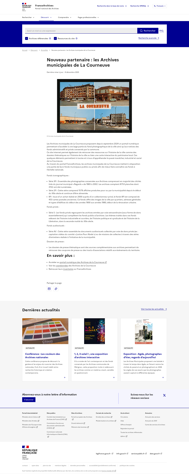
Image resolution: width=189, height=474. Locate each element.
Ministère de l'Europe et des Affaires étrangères (31, 426)
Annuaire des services (152, 417)
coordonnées (62, 265)
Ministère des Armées (29, 421)
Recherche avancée (147, 38)
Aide (122, 421)
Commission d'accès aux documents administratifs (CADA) (55, 425)
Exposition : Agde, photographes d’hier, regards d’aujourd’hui (143, 355)
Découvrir (45, 17)
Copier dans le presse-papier (56, 288)
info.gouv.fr (121, 453)
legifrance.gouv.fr (103, 453)
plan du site (47, 465)
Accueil (24, 50)
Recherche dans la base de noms (110, 6)
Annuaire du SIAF (151, 421)
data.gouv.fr (155, 453)
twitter (164, 395)
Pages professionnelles (87, 17)
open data (35, 465)
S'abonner (29, 399)
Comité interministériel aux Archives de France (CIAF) (56, 418)
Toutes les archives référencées (131, 432)
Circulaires (124, 417)
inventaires (68, 269)
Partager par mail (49, 288)
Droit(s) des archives (103, 417)
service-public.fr (138, 453)
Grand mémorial (77, 423)
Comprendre (63, 17)
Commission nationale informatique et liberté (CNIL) (57, 433)
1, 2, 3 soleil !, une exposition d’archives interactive (91, 355)
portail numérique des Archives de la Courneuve (82, 262)
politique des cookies (127, 465)
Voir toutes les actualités (152, 309)
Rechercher (27, 17)
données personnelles (77, 465)
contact (25, 465)
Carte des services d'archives (155, 425)
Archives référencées (38, 38)
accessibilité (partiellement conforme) (102, 465)
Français (160, 6)
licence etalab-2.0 (108, 471)
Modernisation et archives (105, 421)
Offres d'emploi (126, 425)
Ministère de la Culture (30, 417)
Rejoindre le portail (127, 428)
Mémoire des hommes (79, 427)
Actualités (44, 50)
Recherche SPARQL (138, 6)
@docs (123, 436)
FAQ (161, 30)
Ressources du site (66, 38)
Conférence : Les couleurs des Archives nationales (42, 355)
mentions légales (60, 465)
